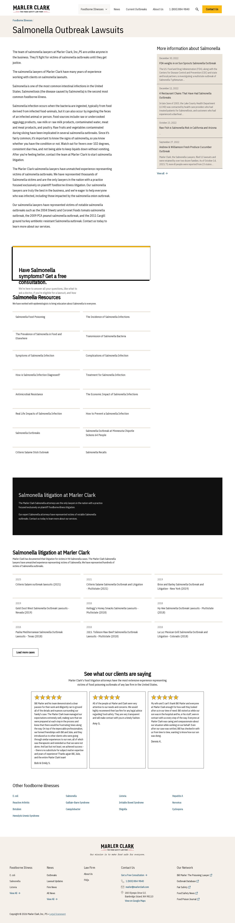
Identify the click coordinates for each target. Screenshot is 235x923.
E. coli (15, 795)
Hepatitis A (177, 795)
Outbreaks (52, 875)
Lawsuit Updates (55, 881)
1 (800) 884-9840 (179, 9)
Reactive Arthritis (21, 802)
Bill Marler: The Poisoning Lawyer (193, 875)
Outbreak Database (186, 881)
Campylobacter (73, 809)
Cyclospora (177, 809)
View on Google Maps (135, 900)
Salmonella (71, 795)
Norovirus (176, 802)
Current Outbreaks (136, 9)
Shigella (123, 809)
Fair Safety (182, 887)
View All (13, 893)
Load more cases (25, 652)
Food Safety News (186, 893)
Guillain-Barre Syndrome (77, 802)
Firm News (52, 887)
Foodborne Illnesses (23, 20)
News (117, 9)
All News (51, 893)
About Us (158, 9)
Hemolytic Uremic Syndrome (26, 815)
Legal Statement (57, 914)
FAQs (86, 879)
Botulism (17, 809)
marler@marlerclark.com (137, 887)
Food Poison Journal (186, 899)
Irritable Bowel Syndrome (131, 802)
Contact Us (212, 9)
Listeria (122, 795)
